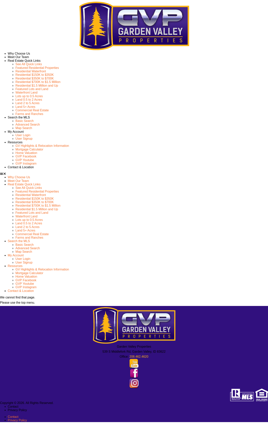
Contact (13, 406)
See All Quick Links (28, 64)
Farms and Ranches (29, 114)
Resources (15, 142)
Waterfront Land (26, 92)
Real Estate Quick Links (24, 60)
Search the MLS (19, 117)
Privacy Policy (17, 410)
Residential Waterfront (30, 71)
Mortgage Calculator (29, 149)
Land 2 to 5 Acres (27, 103)
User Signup (23, 138)
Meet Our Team (18, 57)
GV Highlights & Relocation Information (42, 145)
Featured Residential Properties (37, 67)
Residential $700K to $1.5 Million (37, 82)
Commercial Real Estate (32, 110)
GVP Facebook (25, 156)
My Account (16, 131)
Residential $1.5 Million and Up (36, 85)
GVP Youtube (24, 160)
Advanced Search (27, 124)
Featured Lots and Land (31, 89)
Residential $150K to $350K (34, 74)
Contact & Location (21, 167)
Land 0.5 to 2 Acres (28, 99)
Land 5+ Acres (25, 106)
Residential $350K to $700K (34, 78)
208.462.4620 (138, 356)
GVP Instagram (25, 163)
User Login (22, 135)
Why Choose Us (19, 53)
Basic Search (24, 120)
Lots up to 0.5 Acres (29, 96)
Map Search (23, 128)
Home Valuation (26, 153)
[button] (134, 174)
